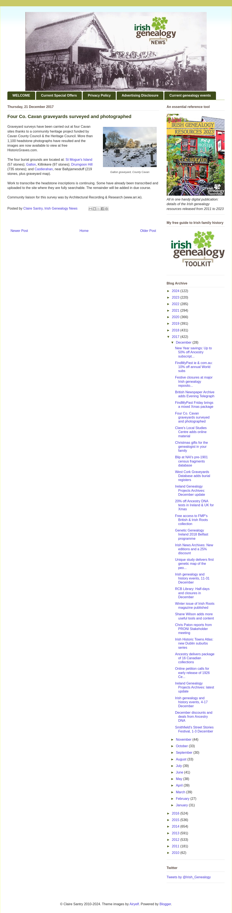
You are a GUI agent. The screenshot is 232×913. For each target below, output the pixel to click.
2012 (176, 839)
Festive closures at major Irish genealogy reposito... (194, 381)
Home (84, 231)
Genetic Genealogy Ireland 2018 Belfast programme (191, 534)
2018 (176, 330)
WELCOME (21, 95)
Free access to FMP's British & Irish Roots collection (191, 520)
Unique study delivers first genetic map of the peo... (194, 563)
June (180, 772)
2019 (176, 323)
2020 (176, 317)
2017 (176, 337)
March (181, 792)
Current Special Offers (59, 95)
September (184, 752)
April (179, 785)
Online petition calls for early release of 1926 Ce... (192, 672)
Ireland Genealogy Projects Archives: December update (190, 490)
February (183, 798)
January (182, 805)
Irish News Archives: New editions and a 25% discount (194, 549)
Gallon (31, 164)
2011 (176, 846)
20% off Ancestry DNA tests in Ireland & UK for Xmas (194, 505)
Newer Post (19, 231)
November (184, 739)
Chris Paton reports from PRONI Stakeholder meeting (193, 629)
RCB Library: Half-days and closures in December (192, 593)
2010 (176, 853)
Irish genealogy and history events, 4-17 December (191, 702)
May (179, 779)
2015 (176, 820)
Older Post (148, 231)
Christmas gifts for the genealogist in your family (191, 446)
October (182, 746)
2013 (176, 833)
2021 (176, 310)
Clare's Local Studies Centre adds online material (191, 432)
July (179, 766)
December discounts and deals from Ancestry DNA (193, 716)
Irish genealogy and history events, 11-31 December (192, 578)
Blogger (165, 904)
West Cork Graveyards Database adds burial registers (192, 476)
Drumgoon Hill (81, 164)
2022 (176, 304)
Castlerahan (44, 169)
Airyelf (134, 904)
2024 (176, 291)
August (181, 759)
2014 (176, 826)
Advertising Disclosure (140, 95)
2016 (176, 813)
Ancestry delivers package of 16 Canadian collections (194, 658)
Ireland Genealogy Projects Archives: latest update (194, 687)
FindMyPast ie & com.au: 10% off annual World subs (194, 367)
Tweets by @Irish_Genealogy (189, 877)
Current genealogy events (190, 95)
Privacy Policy (99, 95)
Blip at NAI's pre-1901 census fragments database (191, 461)
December (184, 342)
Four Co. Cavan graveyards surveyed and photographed (192, 417)
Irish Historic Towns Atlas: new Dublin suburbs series (194, 643)
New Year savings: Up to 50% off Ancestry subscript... (193, 352)
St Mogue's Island (79, 159)
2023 (176, 297)
